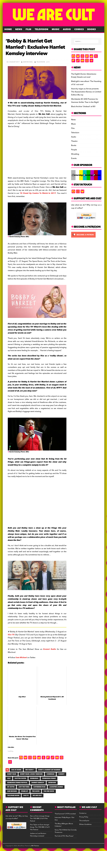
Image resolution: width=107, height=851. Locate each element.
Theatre (74, 141)
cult (9, 778)
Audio (67, 29)
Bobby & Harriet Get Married (49, 770)
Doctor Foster (20, 778)
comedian (50, 774)
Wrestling (75, 154)
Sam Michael (28, 62)
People (74, 149)
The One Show (49, 791)
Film (28, 29)
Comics (79, 29)
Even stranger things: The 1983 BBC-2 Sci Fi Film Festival (40, 818)
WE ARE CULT (37, 795)
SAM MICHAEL (12, 791)
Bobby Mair (11, 774)
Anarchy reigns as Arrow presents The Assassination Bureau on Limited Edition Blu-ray (86, 91)
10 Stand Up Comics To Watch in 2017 (38, 193)
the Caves (35, 791)
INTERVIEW (52, 782)
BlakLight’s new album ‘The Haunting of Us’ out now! (86, 83)
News (18, 29)
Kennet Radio (49, 649)
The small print (84, 820)
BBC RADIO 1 (29, 770)
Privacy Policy (83, 817)
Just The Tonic (23, 787)
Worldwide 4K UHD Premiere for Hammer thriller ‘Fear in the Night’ (85, 101)
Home (8, 29)
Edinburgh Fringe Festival (17, 782)
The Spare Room (13, 795)
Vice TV (11, 634)
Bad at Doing (16, 770)
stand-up (24, 791)
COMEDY (61, 774)
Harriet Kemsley (37, 782)
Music (55, 29)
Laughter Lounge (56, 787)
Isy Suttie (10, 787)
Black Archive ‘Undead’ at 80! (83, 106)
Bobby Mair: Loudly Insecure (31, 774)
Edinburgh (34, 778)
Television (41, 29)
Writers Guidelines (85, 824)
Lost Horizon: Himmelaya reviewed (38, 834)
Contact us (82, 813)
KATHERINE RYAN (39, 787)
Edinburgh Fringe (49, 778)
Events (74, 158)
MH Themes (35, 846)
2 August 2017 (14, 62)
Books (91, 29)
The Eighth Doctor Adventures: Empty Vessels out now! (84, 75)
